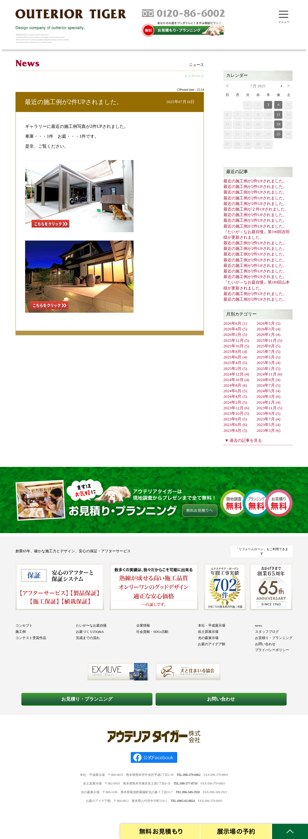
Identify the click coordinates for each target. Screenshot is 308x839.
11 (278, 114)
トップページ (194, 76)
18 (278, 124)
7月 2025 (258, 86)
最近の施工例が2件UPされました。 (74, 101)
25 (278, 134)
